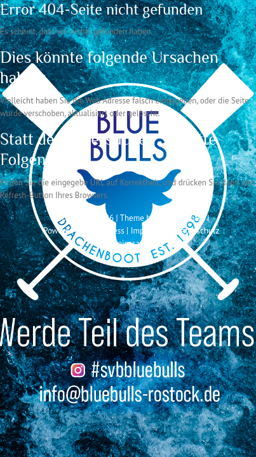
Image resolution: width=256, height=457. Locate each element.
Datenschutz (197, 230)
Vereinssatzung (133, 243)
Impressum (150, 230)
